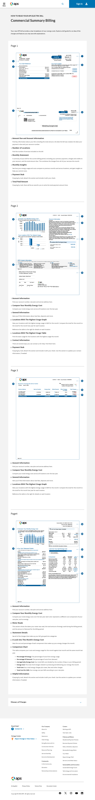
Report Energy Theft (68, 757)
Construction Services (48, 746)
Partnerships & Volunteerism (49, 771)
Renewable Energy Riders (70, 750)
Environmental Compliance (70, 774)
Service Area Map (46, 753)
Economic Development (48, 757)
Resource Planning (47, 750)
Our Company (46, 726)
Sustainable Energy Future (70, 767)
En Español (14, 786)
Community (45, 761)
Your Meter (66, 754)
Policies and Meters (68, 737)
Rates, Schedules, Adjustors (70, 747)
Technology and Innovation (70, 771)
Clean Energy (45, 740)
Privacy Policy (26, 786)
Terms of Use (38, 786)
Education (44, 767)
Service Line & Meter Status (70, 760)
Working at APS (67, 729)
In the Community (47, 764)
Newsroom (45, 736)
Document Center (51, 786)
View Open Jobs (67, 733)
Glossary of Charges (18, 702)
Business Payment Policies (70, 743)
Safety (43, 733)
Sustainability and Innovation (71, 764)
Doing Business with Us (48, 743)
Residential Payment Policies (70, 740)
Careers (65, 726)
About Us (44, 729)
